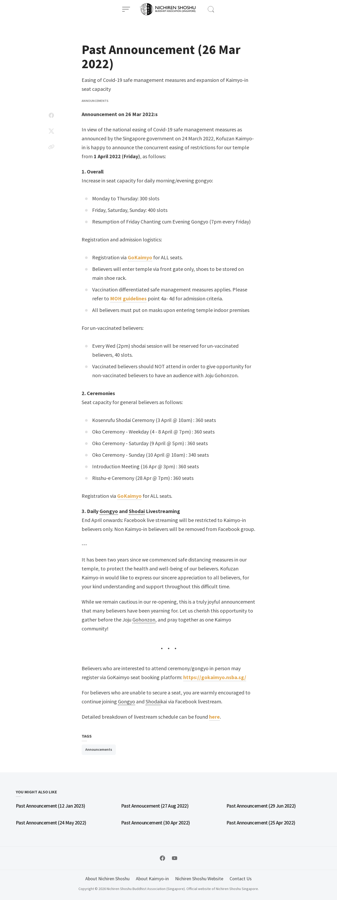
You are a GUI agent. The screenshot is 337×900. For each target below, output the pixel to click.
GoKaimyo (140, 257)
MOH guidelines (128, 298)
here (214, 716)
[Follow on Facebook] (162, 858)
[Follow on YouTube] (174, 858)
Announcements (95, 101)
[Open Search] (211, 9)
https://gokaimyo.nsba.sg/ (214, 677)
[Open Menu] (126, 9)
